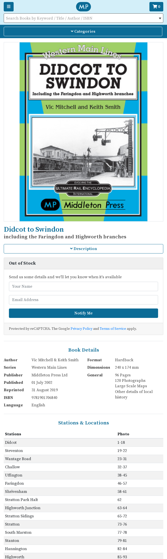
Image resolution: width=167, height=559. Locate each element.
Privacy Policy (81, 329)
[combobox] (83, 18)
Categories (83, 31)
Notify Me (83, 313)
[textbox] (83, 18)
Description (83, 248)
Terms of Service (113, 329)
